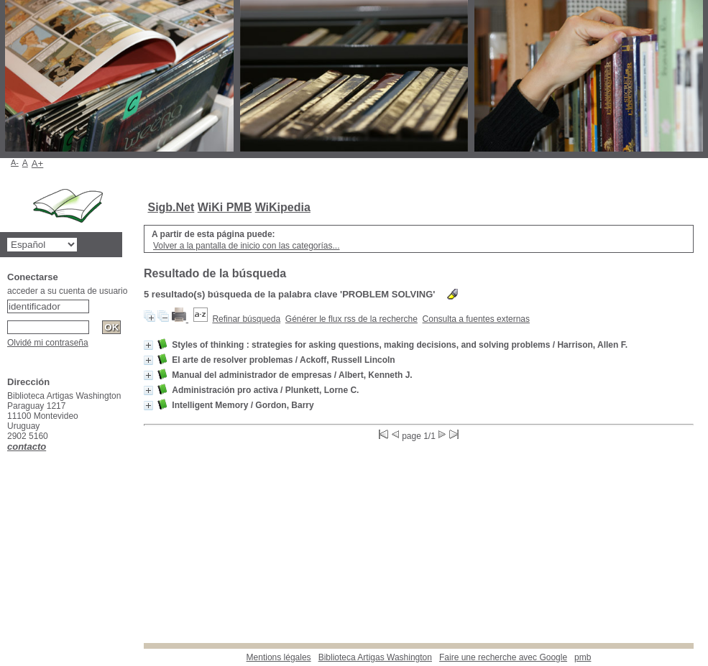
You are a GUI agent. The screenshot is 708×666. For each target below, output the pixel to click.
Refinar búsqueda (246, 319)
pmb (582, 657)
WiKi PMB (225, 207)
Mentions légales (279, 657)
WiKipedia (283, 207)
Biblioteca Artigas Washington (375, 657)
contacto (26, 446)
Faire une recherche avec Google (503, 657)
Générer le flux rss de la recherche (351, 319)
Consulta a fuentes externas (476, 319)
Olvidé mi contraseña (47, 343)
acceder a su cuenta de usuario (67, 291)
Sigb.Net (170, 207)
